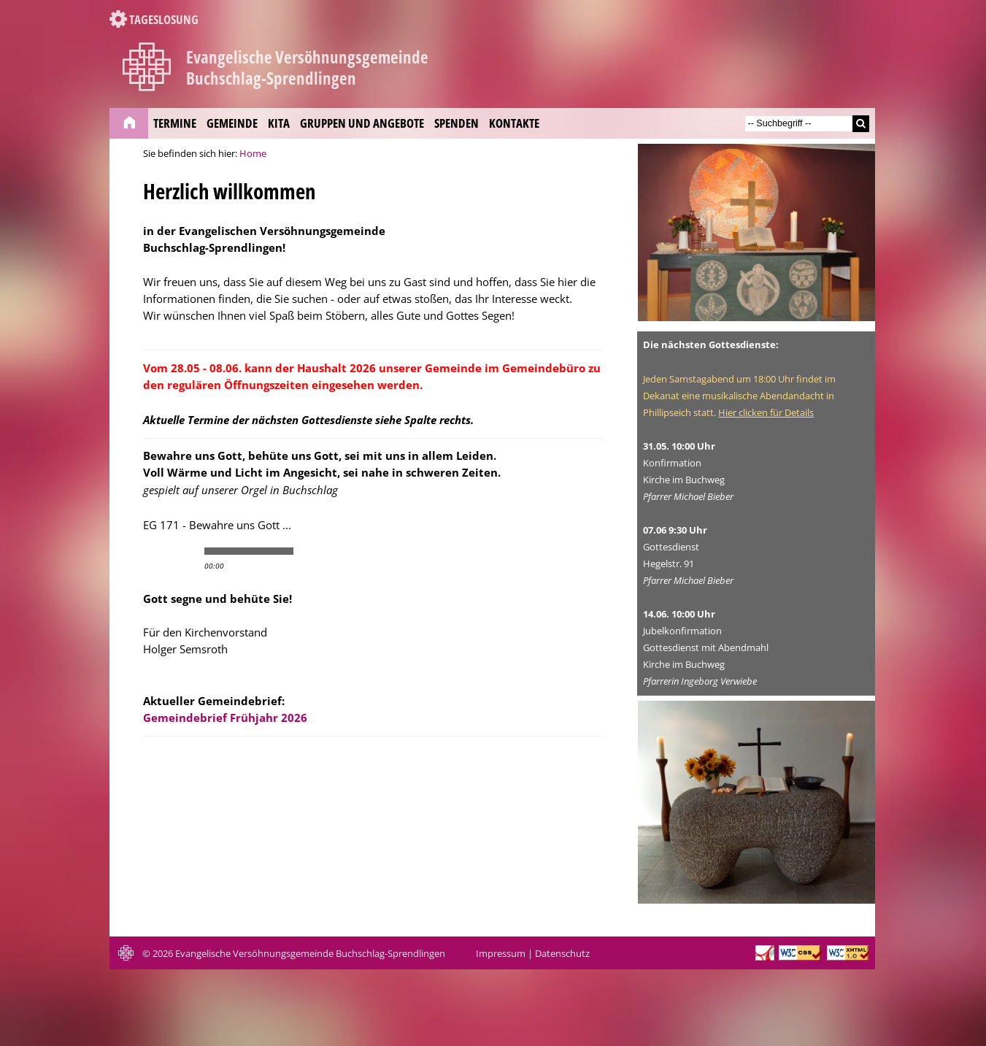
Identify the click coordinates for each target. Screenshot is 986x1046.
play (160, 551)
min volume (305, 550)
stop (185, 551)
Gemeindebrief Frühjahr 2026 (225, 717)
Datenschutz (562, 953)
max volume (364, 550)
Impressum (500, 953)
